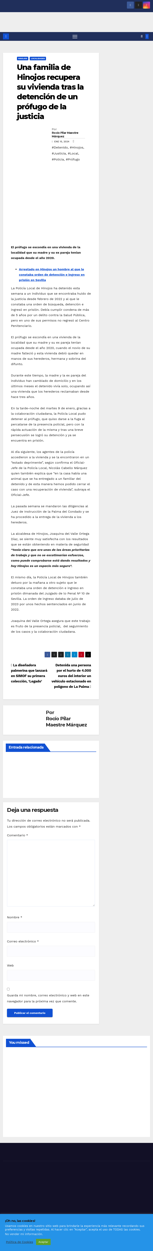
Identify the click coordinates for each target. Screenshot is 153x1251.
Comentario (17, 835)
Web (10, 965)
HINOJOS (22, 59)
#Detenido (60, 148)
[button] (142, 36)
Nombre (14, 917)
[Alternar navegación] (75, 36)
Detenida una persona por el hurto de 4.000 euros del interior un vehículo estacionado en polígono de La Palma (71, 676)
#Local (73, 153)
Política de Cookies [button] (19, 1242)
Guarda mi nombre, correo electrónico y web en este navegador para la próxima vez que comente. (48, 998)
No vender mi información (23, 1234)
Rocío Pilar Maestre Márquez (65, 134)
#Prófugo (73, 159)
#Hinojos (76, 148)
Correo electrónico (23, 941)
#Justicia (59, 153)
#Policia (58, 159)
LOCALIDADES (38, 59)
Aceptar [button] (43, 1241)
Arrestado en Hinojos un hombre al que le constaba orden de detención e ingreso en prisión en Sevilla (52, 275)
